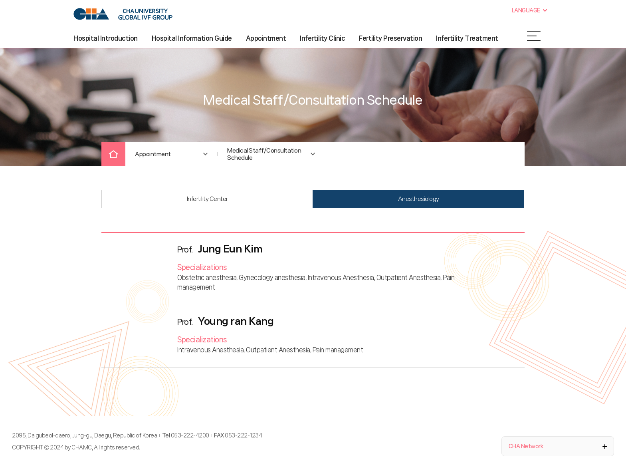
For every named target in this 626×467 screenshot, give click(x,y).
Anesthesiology (418, 199)
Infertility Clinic (322, 38)
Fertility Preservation (390, 38)
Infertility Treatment (467, 38)
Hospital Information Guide (192, 38)
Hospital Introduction (105, 38)
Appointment (266, 38)
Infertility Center (207, 199)
